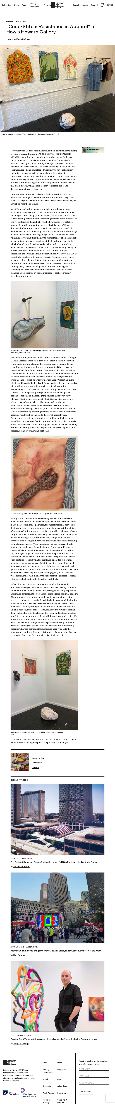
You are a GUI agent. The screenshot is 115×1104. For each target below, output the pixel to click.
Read (24, 5)
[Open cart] (110, 5)
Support (94, 5)
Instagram (61, 1093)
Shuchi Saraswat (21, 866)
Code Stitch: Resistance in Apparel (27, 739)
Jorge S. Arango (21, 1043)
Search (76, 5)
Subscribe (6, 5)
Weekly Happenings (48, 1071)
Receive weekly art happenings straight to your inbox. (94, 1062)
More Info (35, 768)
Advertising (62, 1086)
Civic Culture (17, 947)
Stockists (47, 1086)
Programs (48, 5)
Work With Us (48, 1093)
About (85, 5)
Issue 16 (14, 858)
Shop (16, 5)
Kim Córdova (19, 955)
